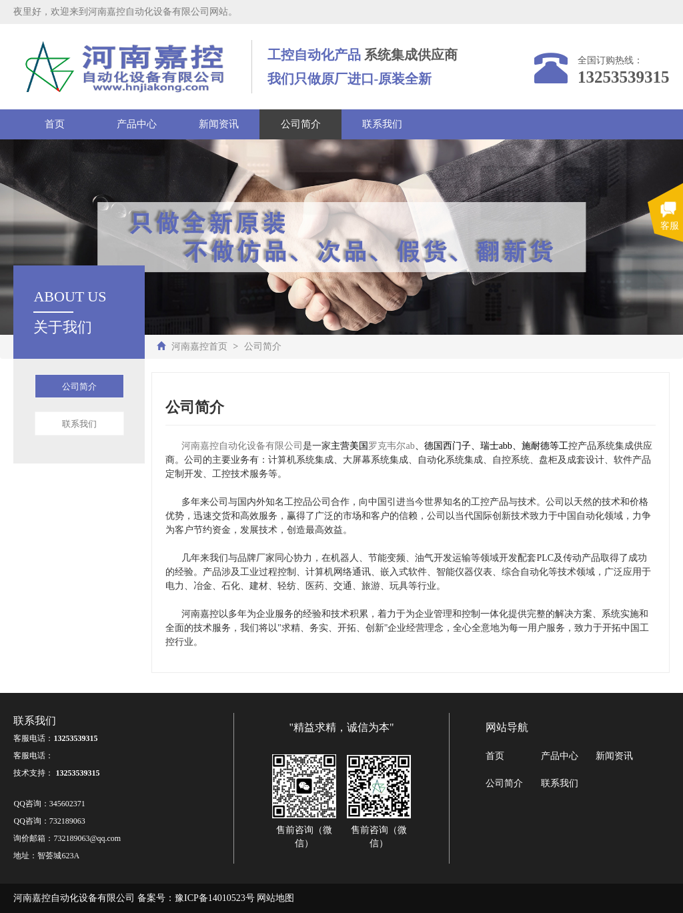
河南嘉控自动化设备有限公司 (242, 446)
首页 (55, 124)
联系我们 (382, 124)
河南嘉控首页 (199, 346)
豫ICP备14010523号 (215, 898)
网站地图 (275, 898)
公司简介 (301, 124)
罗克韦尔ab (391, 446)
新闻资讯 (219, 124)
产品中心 (137, 124)
